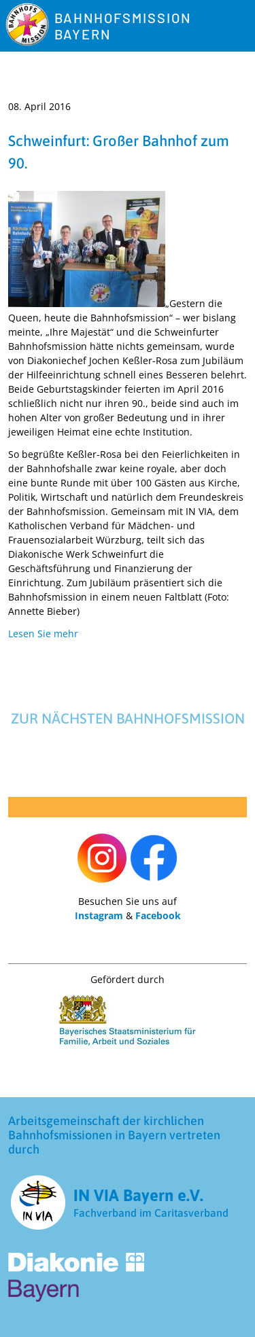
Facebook (158, 915)
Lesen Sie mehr (43, 633)
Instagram (99, 915)
